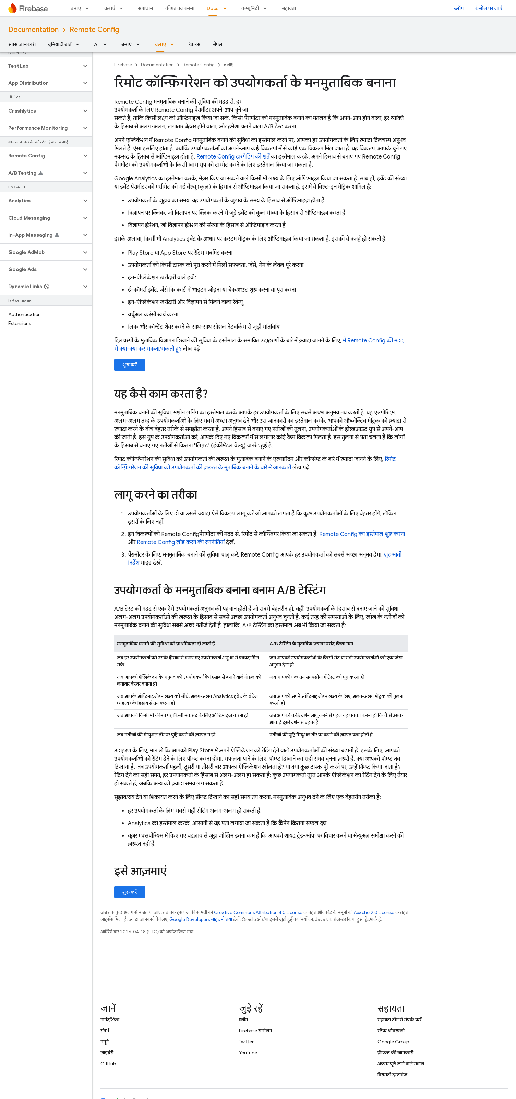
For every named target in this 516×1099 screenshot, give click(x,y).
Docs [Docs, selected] (213, 8)
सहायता (288, 8)
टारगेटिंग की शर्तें (232, 156)
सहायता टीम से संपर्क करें (399, 1020)
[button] (40, 65)
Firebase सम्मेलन (255, 1031)
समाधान (145, 8)
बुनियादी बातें (59, 44)
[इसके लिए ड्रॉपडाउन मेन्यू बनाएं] (89, 8)
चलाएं (109, 8)
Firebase (123, 65)
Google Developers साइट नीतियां (200, 919)
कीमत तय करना (179, 8)
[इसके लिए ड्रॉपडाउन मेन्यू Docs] (227, 8)
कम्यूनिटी (250, 8)
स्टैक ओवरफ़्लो (391, 1031)
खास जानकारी (22, 44)
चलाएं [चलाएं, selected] (160, 44)
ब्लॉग (459, 8)
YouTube (248, 1053)
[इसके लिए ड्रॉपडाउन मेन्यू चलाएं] (123, 8)
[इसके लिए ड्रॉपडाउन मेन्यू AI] (107, 44)
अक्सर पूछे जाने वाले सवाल (400, 1064)
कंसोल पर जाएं (488, 8)
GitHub (108, 1064)
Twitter (246, 1042)
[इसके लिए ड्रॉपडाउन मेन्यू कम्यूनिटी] (267, 8)
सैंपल (218, 44)
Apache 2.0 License (374, 912)
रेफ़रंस (194, 44)
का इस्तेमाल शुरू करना (362, 534)
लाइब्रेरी (106, 1053)
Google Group (393, 1042)
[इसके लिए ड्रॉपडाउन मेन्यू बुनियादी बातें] (79, 44)
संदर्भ (104, 1031)
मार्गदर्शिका (109, 1020)
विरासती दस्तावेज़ (392, 1075)
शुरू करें (129, 365)
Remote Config (94, 29)
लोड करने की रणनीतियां (181, 542)
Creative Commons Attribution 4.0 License (258, 912)
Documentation (33, 29)
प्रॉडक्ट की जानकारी (395, 1053)
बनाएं (76, 8)
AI (96, 44)
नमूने (104, 1042)
